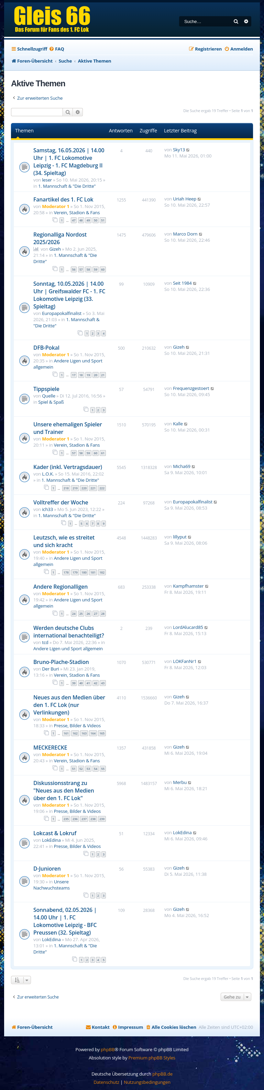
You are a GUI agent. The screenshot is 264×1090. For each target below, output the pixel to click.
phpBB (107, 1049)
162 (75, 733)
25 (81, 613)
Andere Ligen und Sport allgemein (68, 648)
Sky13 (179, 149)
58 (88, 269)
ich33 (47, 509)
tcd (45, 642)
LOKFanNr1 (185, 661)
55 (102, 768)
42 (95, 683)
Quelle (48, 396)
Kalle (178, 424)
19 (88, 375)
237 (84, 819)
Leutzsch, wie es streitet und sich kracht (64, 541)
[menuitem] (56, 49)
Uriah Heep (184, 199)
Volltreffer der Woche (60, 502)
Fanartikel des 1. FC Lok (63, 199)
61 (102, 453)
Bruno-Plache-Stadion (61, 662)
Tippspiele (46, 389)
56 (74, 269)
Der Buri (50, 669)
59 (95, 269)
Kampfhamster (188, 586)
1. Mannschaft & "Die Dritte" (67, 186)
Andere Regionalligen (60, 586)
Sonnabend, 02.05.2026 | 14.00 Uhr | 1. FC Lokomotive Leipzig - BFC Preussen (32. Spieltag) (65, 921)
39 (74, 683)
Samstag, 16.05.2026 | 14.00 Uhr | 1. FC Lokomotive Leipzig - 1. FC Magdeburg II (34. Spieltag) (68, 161)
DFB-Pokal (46, 347)
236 (75, 819)
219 (75, 488)
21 (102, 375)
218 (66, 488)
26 (88, 613)
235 (66, 819)
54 (95, 768)
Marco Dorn (185, 234)
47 (74, 220)
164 (93, 733)
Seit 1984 (182, 283)
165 (101, 733)
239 (101, 819)
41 (88, 683)
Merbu (180, 782)
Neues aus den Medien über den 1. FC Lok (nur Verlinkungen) (69, 705)
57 (81, 269)
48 (81, 220)
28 (102, 613)
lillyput (179, 537)
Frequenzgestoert (191, 388)
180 (84, 572)
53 (88, 768)
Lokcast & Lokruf (54, 833)
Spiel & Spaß (51, 402)
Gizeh (55, 249)
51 (102, 220)
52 (81, 768)
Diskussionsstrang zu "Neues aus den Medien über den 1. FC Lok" (63, 790)
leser (47, 180)
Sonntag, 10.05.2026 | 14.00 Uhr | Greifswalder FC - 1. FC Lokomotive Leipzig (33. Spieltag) (69, 295)
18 (81, 375)
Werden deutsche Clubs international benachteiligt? (68, 631)
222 (101, 488)
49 (88, 220)
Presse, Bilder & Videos (77, 725)
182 (101, 572)
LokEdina (51, 840)
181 (93, 572)
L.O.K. (48, 474)
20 (95, 375)
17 (74, 375)
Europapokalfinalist (61, 313)
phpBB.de (162, 1074)
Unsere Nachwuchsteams (51, 885)
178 (66, 572)
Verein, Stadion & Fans (77, 212)
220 (84, 488)
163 (84, 733)
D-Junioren (47, 868)
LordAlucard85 (188, 627)
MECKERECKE (50, 747)
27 (95, 613)
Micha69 (181, 466)
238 (93, 819)
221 (93, 488)
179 (75, 572)
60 (102, 269)
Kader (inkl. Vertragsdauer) (67, 467)
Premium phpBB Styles (152, 1058)
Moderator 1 (55, 206)
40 (81, 683)
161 (66, 733)
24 (74, 613)
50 (95, 220)
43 (102, 683)
